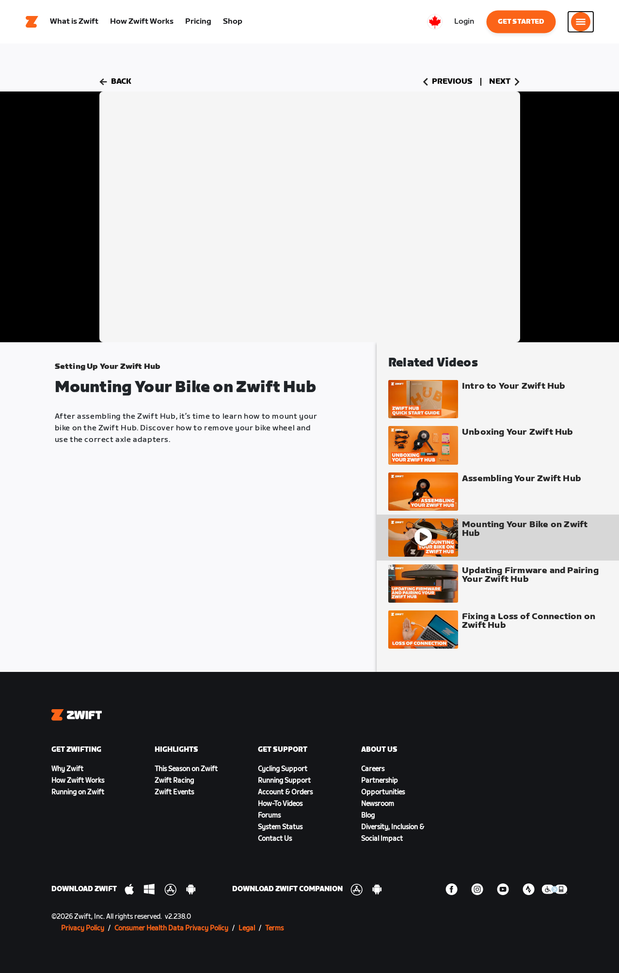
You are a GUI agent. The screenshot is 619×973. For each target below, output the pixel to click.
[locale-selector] (435, 22)
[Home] (32, 21)
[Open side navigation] (580, 22)
